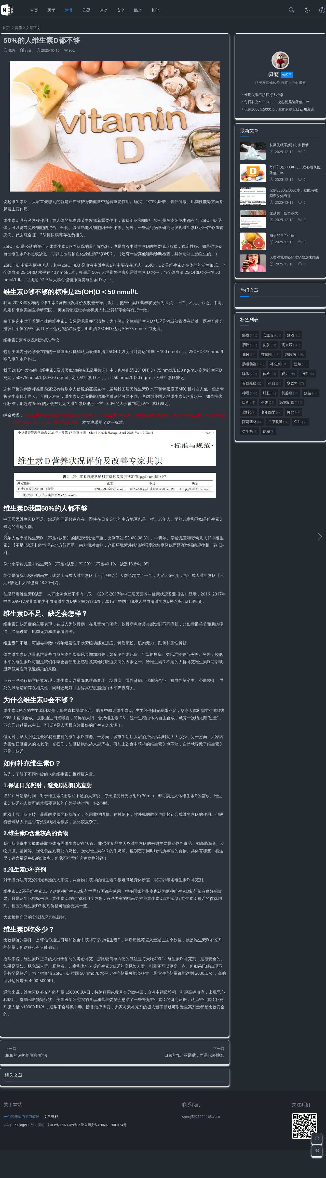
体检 (269, 373)
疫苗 (310, 392)
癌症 (249, 335)
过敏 (300, 363)
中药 (307, 373)
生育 (274, 383)
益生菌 (249, 431)
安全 (121, 10)
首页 (34, 10)
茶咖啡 (270, 354)
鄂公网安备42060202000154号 (104, 1152)
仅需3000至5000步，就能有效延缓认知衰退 (279, 109)
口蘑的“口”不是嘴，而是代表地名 (194, 1080)
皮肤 (269, 344)
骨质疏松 (252, 383)
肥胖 (249, 344)
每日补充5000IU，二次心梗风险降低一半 (277, 101)
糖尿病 (294, 354)
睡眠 (249, 373)
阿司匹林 (252, 421)
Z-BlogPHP (22, 1152)
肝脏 (269, 392)
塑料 (248, 412)
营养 (69, 10)
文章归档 (51, 1144)
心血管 (272, 335)
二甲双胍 (278, 421)
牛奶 (267, 402)
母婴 (86, 10)
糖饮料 (295, 383)
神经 (249, 392)
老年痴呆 (271, 412)
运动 (103, 10)
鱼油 (300, 421)
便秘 (268, 431)
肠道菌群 (253, 363)
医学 (51, 10)
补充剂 (279, 363)
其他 (155, 10)
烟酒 (293, 335)
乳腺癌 (290, 392)
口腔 (248, 402)
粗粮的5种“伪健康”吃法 (26, 1080)
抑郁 (293, 412)
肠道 (138, 10)
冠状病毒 (291, 402)
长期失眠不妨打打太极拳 (263, 94)
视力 (288, 373)
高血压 (291, 344)
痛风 (248, 354)
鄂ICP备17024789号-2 (64, 1152)
